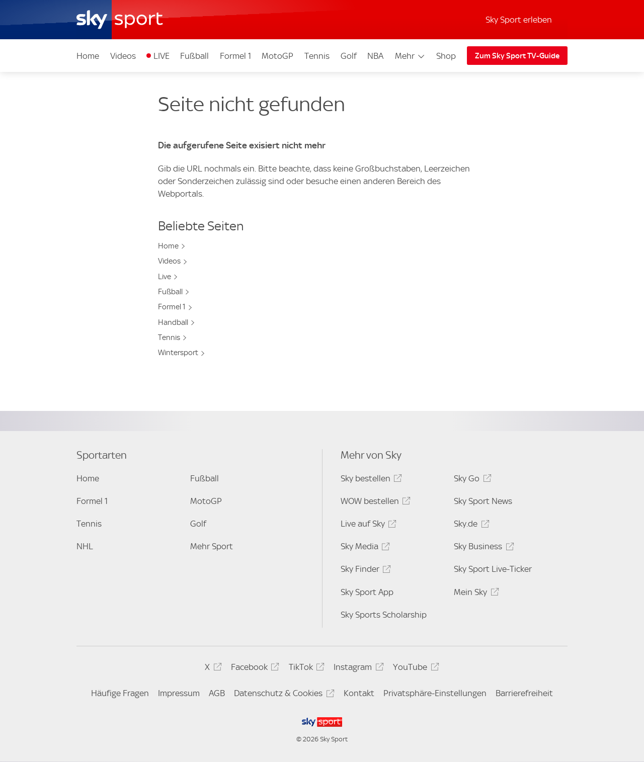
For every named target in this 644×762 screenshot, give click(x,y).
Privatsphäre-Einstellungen (435, 693)
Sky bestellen (370, 480)
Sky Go (471, 480)
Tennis (317, 56)
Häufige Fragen (120, 693)
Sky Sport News (483, 501)
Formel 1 (235, 56)
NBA (375, 56)
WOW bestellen (374, 503)
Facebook (253, 668)
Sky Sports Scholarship (384, 615)
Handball (173, 322)
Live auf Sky (367, 525)
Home (87, 56)
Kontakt (359, 693)
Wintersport (178, 352)
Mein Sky (475, 594)
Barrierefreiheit (524, 693)
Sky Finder (364, 570)
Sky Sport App (367, 592)
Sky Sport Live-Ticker (493, 569)
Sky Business (482, 548)
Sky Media (364, 548)
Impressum (179, 693)
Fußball (194, 56)
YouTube (414, 668)
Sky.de (470, 525)
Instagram (357, 668)
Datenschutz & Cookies (282, 695)
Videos (123, 56)
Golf (349, 56)
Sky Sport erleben (519, 20)
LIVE (161, 56)
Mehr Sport (211, 546)
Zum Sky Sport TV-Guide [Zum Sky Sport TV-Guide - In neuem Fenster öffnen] (517, 55)
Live (164, 276)
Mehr (410, 56)
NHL (84, 546)
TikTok (305, 668)
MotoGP (277, 56)
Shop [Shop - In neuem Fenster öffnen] (446, 56)
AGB (217, 693)
